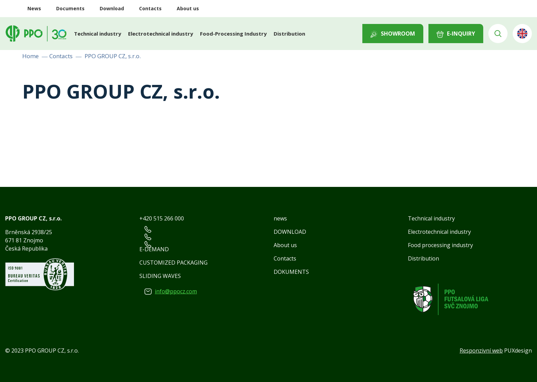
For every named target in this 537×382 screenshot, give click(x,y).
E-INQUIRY (461, 33)
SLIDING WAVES (160, 276)
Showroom (398, 33)
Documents (70, 8)
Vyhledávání (498, 33)
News (34, 8)
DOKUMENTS (291, 272)
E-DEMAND (154, 249)
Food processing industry (440, 245)
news (280, 218)
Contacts (150, 8)
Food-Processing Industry (233, 33)
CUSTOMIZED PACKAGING (173, 262)
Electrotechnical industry (160, 33)
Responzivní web (481, 350)
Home (30, 56)
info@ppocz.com (176, 291)
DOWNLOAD (290, 231)
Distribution (289, 33)
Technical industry (97, 33)
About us (188, 8)
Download (112, 8)
